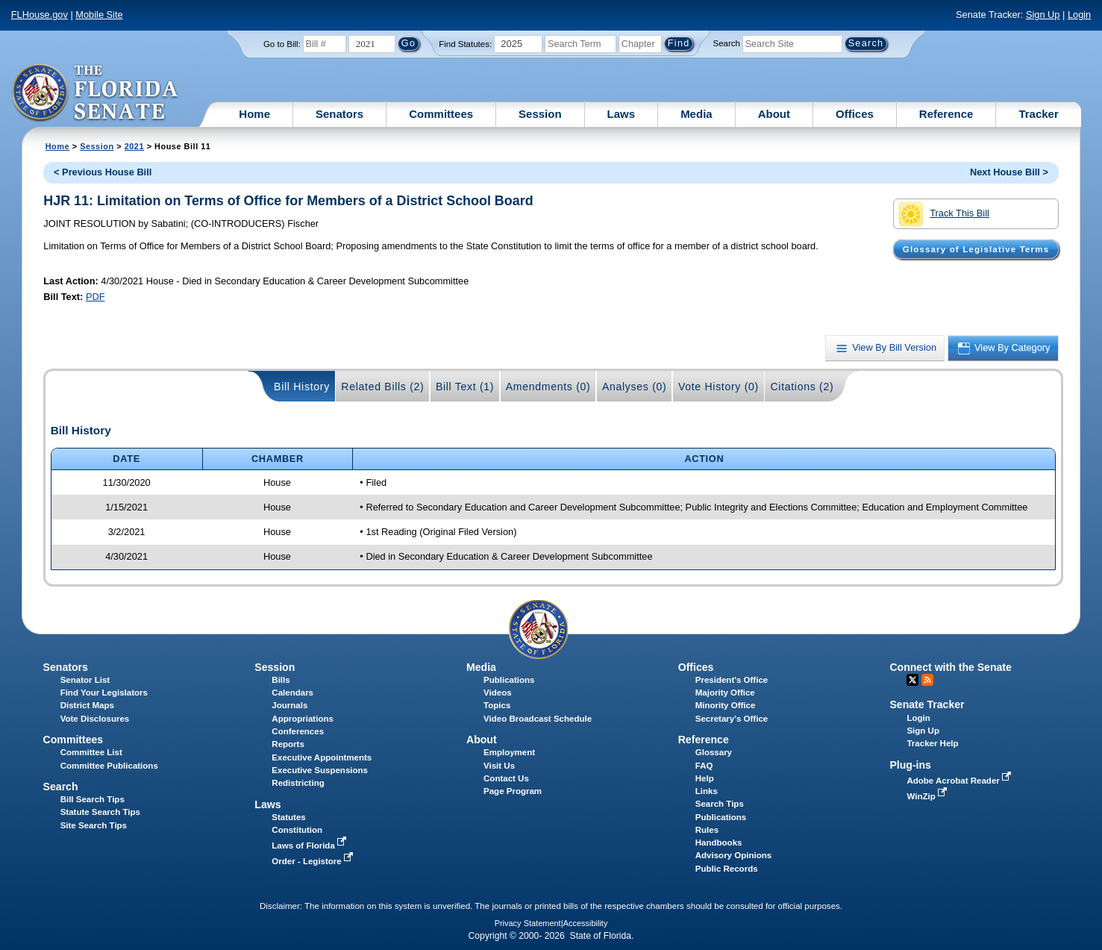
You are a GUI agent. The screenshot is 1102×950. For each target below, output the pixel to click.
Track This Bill (944, 214)
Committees (441, 113)
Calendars (292, 692)
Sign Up (1043, 14)
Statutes (288, 817)
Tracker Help (932, 743)
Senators (339, 113)
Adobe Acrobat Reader (960, 780)
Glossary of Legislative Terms (976, 249)
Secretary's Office (731, 718)
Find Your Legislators (104, 692)
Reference (946, 113)
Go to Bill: (282, 44)
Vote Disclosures (95, 718)
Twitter (912, 680)
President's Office (731, 679)
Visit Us (499, 765)
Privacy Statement (528, 923)
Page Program (512, 791)
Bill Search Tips (92, 799)
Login (1079, 14)
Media (696, 113)
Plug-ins (910, 765)
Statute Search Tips (100, 811)
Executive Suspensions (320, 770)
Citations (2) (801, 387)
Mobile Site (98, 14)
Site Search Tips (93, 825)
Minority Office (725, 705)
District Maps (87, 705)
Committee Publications (109, 765)
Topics (496, 705)
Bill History (302, 387)
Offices (855, 113)
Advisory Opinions (733, 855)
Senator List (85, 679)
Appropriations (303, 718)
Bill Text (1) (465, 387)
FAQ (704, 765)
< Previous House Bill (102, 172)
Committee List (91, 752)
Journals (289, 705)
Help (704, 778)
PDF (95, 296)
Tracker (1038, 113)
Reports (288, 744)
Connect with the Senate (950, 667)
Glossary (713, 752)
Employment (509, 752)
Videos (497, 692)
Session (540, 113)
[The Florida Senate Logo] (96, 93)
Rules (707, 829)
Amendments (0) (548, 387)
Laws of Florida (310, 845)
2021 (134, 146)
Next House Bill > (1009, 172)
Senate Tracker (926, 704)
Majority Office (725, 692)
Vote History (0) (718, 387)
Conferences (298, 731)
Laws (621, 113)
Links (706, 791)
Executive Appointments (322, 757)
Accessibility (585, 923)
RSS (927, 680)
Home (254, 113)
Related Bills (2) (382, 387)
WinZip (928, 796)
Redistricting (298, 782)
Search (726, 43)
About (774, 113)
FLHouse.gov (39, 14)
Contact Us (506, 778)
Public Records (726, 868)
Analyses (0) (634, 387)
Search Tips (719, 803)
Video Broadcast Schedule (537, 718)
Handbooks (718, 842)
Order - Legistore (314, 861)
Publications (508, 679)
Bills (280, 679)
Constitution (297, 829)
